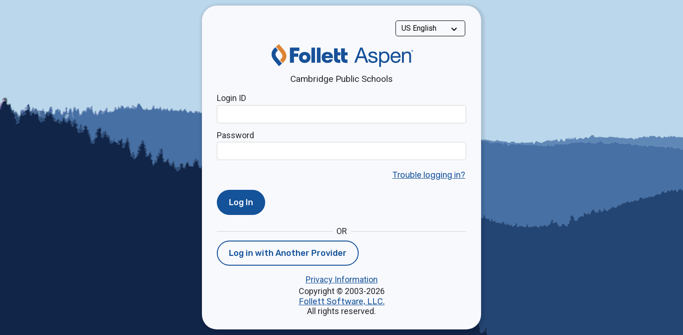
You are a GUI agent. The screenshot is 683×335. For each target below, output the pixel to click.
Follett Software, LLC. (342, 301)
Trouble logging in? (428, 175)
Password (235, 135)
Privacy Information (342, 279)
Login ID (231, 98)
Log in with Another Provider (288, 253)
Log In (241, 202)
